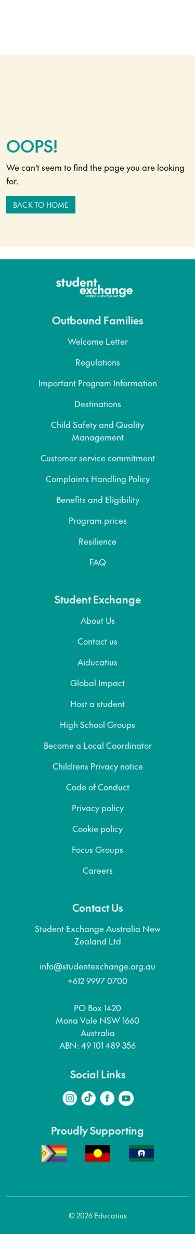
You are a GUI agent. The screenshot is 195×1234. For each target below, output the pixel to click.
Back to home (41, 204)
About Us (98, 620)
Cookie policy (97, 828)
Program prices (98, 520)
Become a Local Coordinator (98, 745)
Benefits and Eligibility (97, 499)
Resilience (97, 541)
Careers (98, 870)
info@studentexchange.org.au (97, 966)
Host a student (97, 703)
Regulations (97, 362)
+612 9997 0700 (97, 980)
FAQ (97, 562)
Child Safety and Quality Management (97, 431)
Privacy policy (98, 807)
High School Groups (97, 724)
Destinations (97, 403)
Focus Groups (97, 849)
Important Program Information (97, 382)
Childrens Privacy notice (98, 766)
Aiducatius (97, 662)
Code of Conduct (97, 786)
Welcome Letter (98, 341)
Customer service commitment (98, 457)
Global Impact (97, 682)
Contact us (97, 641)
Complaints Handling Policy (98, 478)
